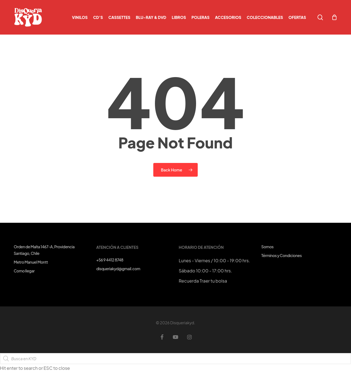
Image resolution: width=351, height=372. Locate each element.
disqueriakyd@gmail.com (118, 268)
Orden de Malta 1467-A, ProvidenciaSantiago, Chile (44, 250)
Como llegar (24, 270)
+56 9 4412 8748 (109, 259)
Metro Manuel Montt (31, 262)
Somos (267, 246)
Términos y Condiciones (281, 255)
